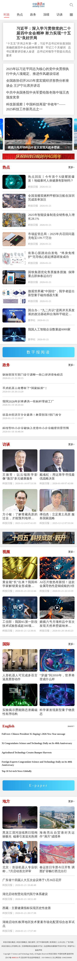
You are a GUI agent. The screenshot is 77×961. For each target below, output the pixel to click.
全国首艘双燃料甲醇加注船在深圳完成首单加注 (51, 197)
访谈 (60, 14)
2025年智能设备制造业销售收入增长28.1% (51, 216)
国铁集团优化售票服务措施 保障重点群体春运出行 (51, 274)
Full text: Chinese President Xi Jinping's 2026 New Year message (33, 734)
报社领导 (31, 942)
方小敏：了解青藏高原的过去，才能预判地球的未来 (19, 516)
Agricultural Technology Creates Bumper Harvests (27, 752)
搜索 (71, 5)
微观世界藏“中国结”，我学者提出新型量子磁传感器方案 (51, 293)
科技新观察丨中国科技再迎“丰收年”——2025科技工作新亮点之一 (35, 107)
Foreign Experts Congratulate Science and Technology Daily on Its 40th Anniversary (37, 763)
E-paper (38, 785)
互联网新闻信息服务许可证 (32, 946)
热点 (20, 14)
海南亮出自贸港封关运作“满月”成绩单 (57, 834)
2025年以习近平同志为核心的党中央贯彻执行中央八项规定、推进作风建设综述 (37, 71)
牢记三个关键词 (56, 47)
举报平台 (71, 946)
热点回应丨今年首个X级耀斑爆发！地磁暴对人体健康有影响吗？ (51, 178)
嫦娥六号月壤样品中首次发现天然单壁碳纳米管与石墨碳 (57, 624)
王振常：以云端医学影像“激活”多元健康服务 (19, 476)
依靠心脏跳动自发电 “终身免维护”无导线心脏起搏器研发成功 (51, 255)
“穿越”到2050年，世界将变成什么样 (57, 677)
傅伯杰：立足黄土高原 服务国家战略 (57, 516)
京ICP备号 (13, 958)
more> (71, 726)
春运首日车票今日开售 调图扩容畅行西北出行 (57, 869)
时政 (7, 14)
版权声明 (38, 950)
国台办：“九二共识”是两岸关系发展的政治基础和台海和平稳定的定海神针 (51, 312)
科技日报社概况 (9, 942)
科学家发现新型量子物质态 (57, 711)
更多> (71, 167)
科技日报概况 (22, 942)
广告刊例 (69, 942)
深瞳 (46, 14)
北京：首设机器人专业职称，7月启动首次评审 (19, 869)
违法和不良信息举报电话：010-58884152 (36, 958)
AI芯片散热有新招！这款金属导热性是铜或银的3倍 (57, 584)
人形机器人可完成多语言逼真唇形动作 (19, 677)
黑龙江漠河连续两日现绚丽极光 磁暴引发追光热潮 (19, 834)
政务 (33, 14)
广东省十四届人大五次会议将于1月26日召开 (31, 880)
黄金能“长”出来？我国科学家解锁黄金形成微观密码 (19, 584)
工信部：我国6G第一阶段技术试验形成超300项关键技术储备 (19, 624)
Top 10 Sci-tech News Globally (17, 771)
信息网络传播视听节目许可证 (55, 946)
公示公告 (61, 942)
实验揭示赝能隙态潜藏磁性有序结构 (19, 711)
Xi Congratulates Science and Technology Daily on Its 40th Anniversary (37, 743)
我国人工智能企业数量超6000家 (49, 329)
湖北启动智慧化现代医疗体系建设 (25, 894)
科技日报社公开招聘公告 (11, 946)
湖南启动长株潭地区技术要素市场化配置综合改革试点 (38, 924)
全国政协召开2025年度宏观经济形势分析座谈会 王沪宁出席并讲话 (37, 83)
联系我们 (53, 942)
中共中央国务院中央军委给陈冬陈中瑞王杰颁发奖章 (37, 95)
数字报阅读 (39, 352)
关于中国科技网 (42, 942)
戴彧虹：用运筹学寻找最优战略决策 (57, 476)
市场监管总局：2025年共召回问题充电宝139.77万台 (51, 236)
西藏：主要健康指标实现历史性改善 (26, 908)
